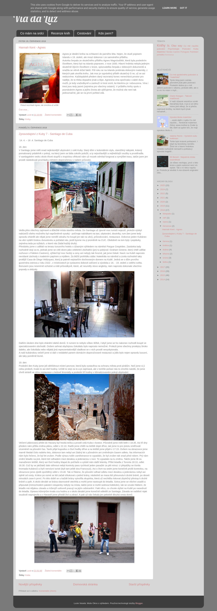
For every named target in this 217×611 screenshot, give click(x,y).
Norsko (169, 52)
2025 (162, 185)
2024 (162, 189)
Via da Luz (35, 18)
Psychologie (173, 49)
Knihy (28, 119)
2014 (162, 279)
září (165, 218)
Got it (183, 8)
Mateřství (161, 52)
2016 (162, 271)
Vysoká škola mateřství (180, 117)
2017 (162, 267)
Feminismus (169, 55)
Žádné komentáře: (53, 115)
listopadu (167, 213)
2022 (162, 193)
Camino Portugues (181, 52)
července (167, 226)
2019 (162, 206)
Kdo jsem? (105, 33)
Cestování (84, 33)
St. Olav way (174, 45)
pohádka (160, 55)
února (166, 258)
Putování (186, 49)
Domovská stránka (85, 584)
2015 (162, 275)
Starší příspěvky (139, 584)
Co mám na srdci (32, 33)
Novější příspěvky (30, 584)
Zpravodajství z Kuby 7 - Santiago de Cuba (45, 134)
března (166, 253)
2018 (162, 210)
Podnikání (194, 52)
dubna (166, 249)
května (166, 245)
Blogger (139, 603)
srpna (166, 222)
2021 (162, 198)
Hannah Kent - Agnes (32, 47)
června (166, 241)
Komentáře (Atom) (47, 591)
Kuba (27, 575)
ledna (166, 262)
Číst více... (24, 110)
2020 (162, 202)
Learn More (169, 8)
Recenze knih (60, 33)
